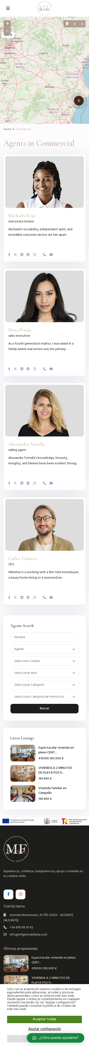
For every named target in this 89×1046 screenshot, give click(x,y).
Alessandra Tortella (26, 444)
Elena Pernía (19, 330)
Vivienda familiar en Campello (52, 791)
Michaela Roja (21, 216)
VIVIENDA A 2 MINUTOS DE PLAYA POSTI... (55, 770)
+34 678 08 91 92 (21, 927)
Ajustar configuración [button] (44, 1029)
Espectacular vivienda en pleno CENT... (56, 750)
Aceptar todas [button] (44, 1019)
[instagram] (20, 894)
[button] (80, 101)
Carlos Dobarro (23, 558)
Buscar (44, 708)
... (68, 235)
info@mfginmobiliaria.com (28, 934)
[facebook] (8, 894)
